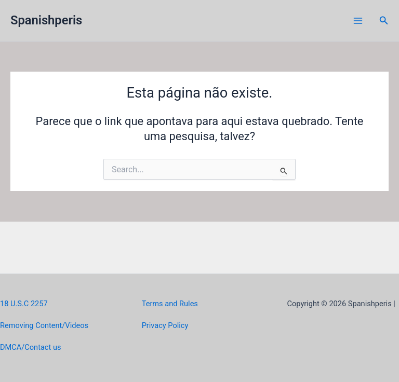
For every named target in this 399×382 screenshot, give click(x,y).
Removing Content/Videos (44, 325)
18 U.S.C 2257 (24, 303)
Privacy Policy (165, 325)
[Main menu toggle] (358, 21)
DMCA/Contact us (30, 347)
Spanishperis (46, 20)
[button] (384, 20)
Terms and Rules (170, 303)
